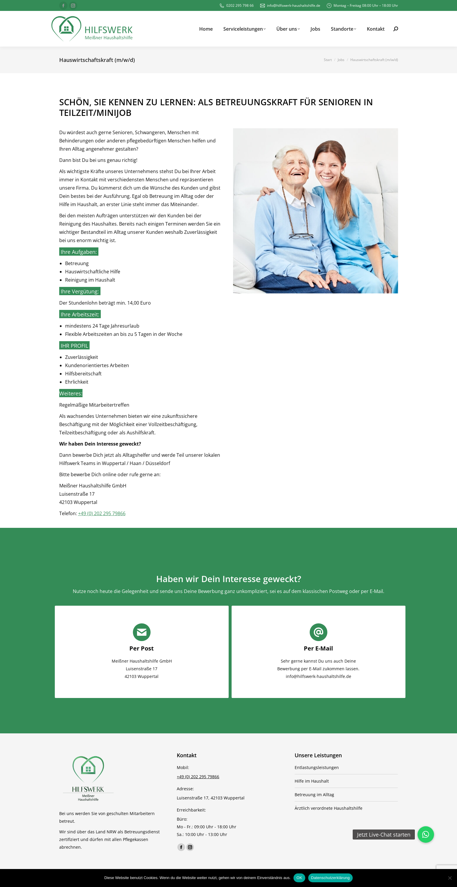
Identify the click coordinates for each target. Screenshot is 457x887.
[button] (426, 834)
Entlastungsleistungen (317, 767)
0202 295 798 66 (236, 5)
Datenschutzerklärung (330, 877)
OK (299, 877)
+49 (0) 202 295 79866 (102, 513)
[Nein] (450, 878)
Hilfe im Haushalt (312, 781)
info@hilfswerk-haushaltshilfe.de (290, 5)
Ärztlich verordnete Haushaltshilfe (328, 808)
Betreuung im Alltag (314, 794)
